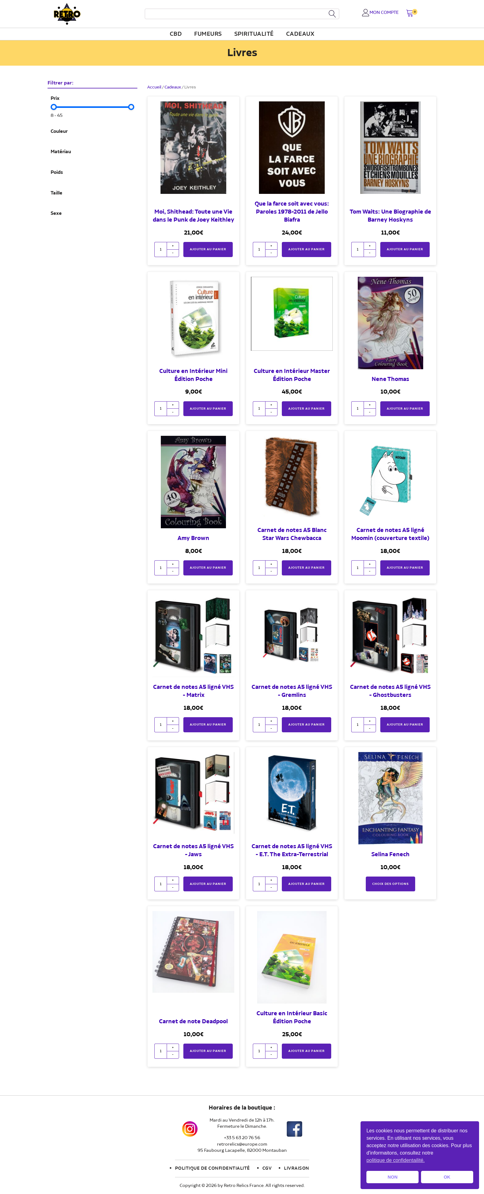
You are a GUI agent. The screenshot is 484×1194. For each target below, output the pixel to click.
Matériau (61, 152)
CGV (267, 1168)
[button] (410, 13)
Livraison (296, 1168)
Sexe (56, 213)
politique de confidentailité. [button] (395, 1160)
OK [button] (447, 1177)
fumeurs (208, 34)
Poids (57, 172)
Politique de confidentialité (212, 1168)
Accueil (154, 87)
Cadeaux (300, 34)
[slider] (54, 107)
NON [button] (393, 1177)
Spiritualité (254, 34)
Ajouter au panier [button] (208, 249)
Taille (56, 193)
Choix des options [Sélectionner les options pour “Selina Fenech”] (390, 883)
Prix (55, 98)
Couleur (59, 131)
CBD (176, 34)
